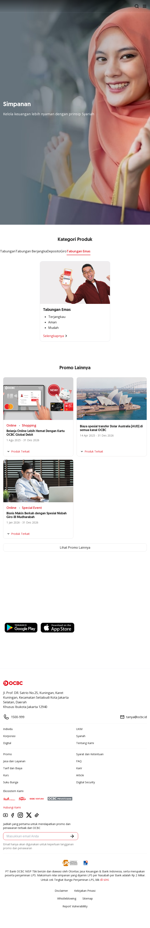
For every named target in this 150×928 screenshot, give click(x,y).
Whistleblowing (66, 898)
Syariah (80, 736)
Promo (7, 754)
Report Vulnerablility (75, 906)
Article (80, 775)
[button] (72, 836)
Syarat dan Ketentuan (90, 754)
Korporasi (9, 736)
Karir (79, 768)
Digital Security (85, 782)
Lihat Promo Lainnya (75, 547)
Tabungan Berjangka (31, 251)
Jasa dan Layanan (14, 761)
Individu (8, 729)
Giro (63, 251)
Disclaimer (61, 891)
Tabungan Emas (78, 251)
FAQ (79, 761)
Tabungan (7, 251)
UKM (79, 729)
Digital (7, 743)
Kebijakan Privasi (85, 891)
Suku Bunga (10, 782)
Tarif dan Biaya (12, 768)
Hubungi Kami (12, 807)
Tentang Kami (85, 743)
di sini (104, 879)
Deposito (53, 251)
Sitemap (87, 898)
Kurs (6, 775)
